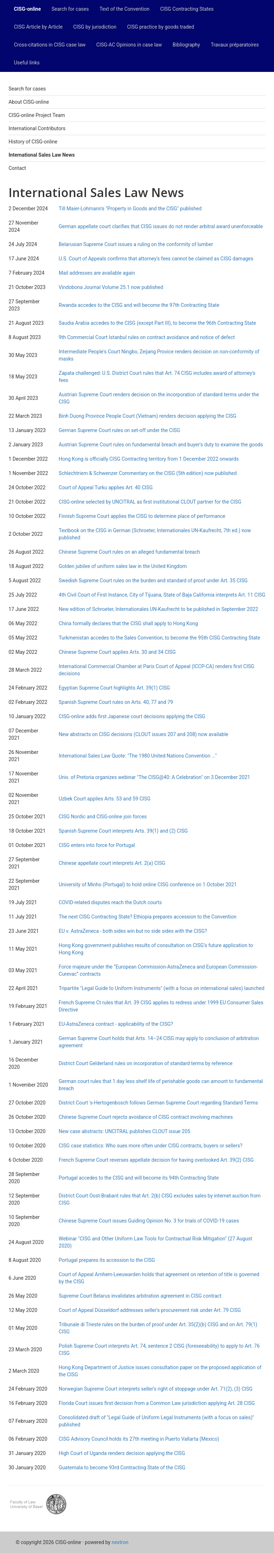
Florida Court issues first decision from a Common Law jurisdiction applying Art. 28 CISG (157, 1403)
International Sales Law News (42, 155)
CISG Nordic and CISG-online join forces (103, 816)
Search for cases (70, 9)
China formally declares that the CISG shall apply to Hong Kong (128, 623)
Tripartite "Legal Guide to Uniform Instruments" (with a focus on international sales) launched (162, 988)
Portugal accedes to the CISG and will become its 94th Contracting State (139, 1178)
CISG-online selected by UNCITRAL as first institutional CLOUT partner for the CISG (150, 502)
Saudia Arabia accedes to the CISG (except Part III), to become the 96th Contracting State (157, 323)
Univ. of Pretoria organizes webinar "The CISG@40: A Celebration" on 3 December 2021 (154, 777)
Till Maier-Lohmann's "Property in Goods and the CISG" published (130, 208)
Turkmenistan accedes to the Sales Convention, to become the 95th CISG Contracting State (159, 638)
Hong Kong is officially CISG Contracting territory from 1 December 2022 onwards (149, 459)
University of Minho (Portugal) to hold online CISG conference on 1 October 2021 (148, 884)
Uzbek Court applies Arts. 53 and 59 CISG (105, 799)
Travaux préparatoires (235, 45)
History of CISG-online (33, 141)
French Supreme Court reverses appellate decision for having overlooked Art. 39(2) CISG (156, 1160)
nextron (120, 1542)
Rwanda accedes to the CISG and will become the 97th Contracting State (139, 305)
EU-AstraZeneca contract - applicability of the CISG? (116, 1024)
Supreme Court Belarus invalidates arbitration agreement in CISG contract (140, 1296)
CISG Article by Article (38, 27)
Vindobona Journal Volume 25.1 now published (111, 287)
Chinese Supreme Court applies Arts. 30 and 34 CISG (117, 652)
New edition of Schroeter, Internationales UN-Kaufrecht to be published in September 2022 (158, 609)
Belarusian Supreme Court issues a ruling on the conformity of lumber (136, 244)
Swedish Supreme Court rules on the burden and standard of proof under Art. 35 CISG (153, 580)
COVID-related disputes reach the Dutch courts (110, 902)
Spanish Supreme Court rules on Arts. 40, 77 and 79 (116, 702)
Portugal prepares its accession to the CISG (107, 1260)
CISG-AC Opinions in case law (129, 45)
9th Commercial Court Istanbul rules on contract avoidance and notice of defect (147, 337)
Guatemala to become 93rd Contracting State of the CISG (122, 1467)
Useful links (27, 62)
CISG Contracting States (187, 9)
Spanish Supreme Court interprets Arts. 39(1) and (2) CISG (123, 831)
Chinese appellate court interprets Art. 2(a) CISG (112, 863)
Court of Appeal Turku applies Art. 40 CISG (106, 487)
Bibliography (186, 45)
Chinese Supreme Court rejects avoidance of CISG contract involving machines (146, 1117)
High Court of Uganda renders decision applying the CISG (122, 1453)
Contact (17, 168)
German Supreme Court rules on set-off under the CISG (119, 430)
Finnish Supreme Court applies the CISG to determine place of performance (142, 516)
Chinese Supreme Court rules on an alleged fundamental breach (129, 552)
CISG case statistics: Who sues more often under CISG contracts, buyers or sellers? (151, 1145)
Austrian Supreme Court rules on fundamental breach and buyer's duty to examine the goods (161, 444)
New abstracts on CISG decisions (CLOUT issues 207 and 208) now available (143, 734)
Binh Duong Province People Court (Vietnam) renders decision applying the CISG (148, 416)
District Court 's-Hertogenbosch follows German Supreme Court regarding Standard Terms (158, 1103)
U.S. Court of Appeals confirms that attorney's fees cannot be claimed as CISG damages (156, 258)
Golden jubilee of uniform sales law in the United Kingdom (123, 566)
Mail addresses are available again (97, 273)
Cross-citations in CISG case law (50, 45)
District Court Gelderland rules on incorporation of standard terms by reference (146, 1063)
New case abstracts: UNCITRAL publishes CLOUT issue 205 (125, 1131)
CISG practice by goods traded (160, 27)
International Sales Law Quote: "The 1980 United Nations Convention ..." (138, 756)
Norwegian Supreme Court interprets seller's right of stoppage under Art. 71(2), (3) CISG (156, 1389)
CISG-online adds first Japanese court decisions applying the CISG (132, 716)
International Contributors (37, 128)
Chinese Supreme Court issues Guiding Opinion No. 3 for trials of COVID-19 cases (149, 1221)
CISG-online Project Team (37, 115)
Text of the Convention (124, 9)
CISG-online (27, 9)
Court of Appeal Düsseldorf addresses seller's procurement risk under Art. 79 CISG (150, 1310)
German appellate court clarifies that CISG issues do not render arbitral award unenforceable (161, 226)
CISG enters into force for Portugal (97, 845)
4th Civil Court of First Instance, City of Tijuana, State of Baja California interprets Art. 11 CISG (162, 595)
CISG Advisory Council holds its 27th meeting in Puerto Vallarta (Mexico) (139, 1439)
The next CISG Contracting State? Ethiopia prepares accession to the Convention (148, 917)
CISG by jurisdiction (94, 27)
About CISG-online (29, 102)
